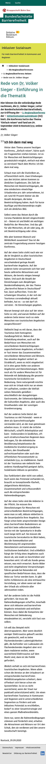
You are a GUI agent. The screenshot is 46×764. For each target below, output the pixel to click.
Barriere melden (33, 2)
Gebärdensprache (38, 2)
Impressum (19, 747)
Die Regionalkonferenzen (21, 70)
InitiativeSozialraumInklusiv (22, 116)
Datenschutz (7, 747)
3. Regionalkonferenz (33, 112)
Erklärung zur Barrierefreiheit (25, 753)
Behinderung (24, 375)
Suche (17, 3)
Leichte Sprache (43, 2)
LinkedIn (42, 753)
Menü (8, 3)
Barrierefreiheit (33, 109)
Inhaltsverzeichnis (33, 747)
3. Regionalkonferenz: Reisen (17, 73)
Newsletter (7, 753)
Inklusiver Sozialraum (19, 66)
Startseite (3, 65)
